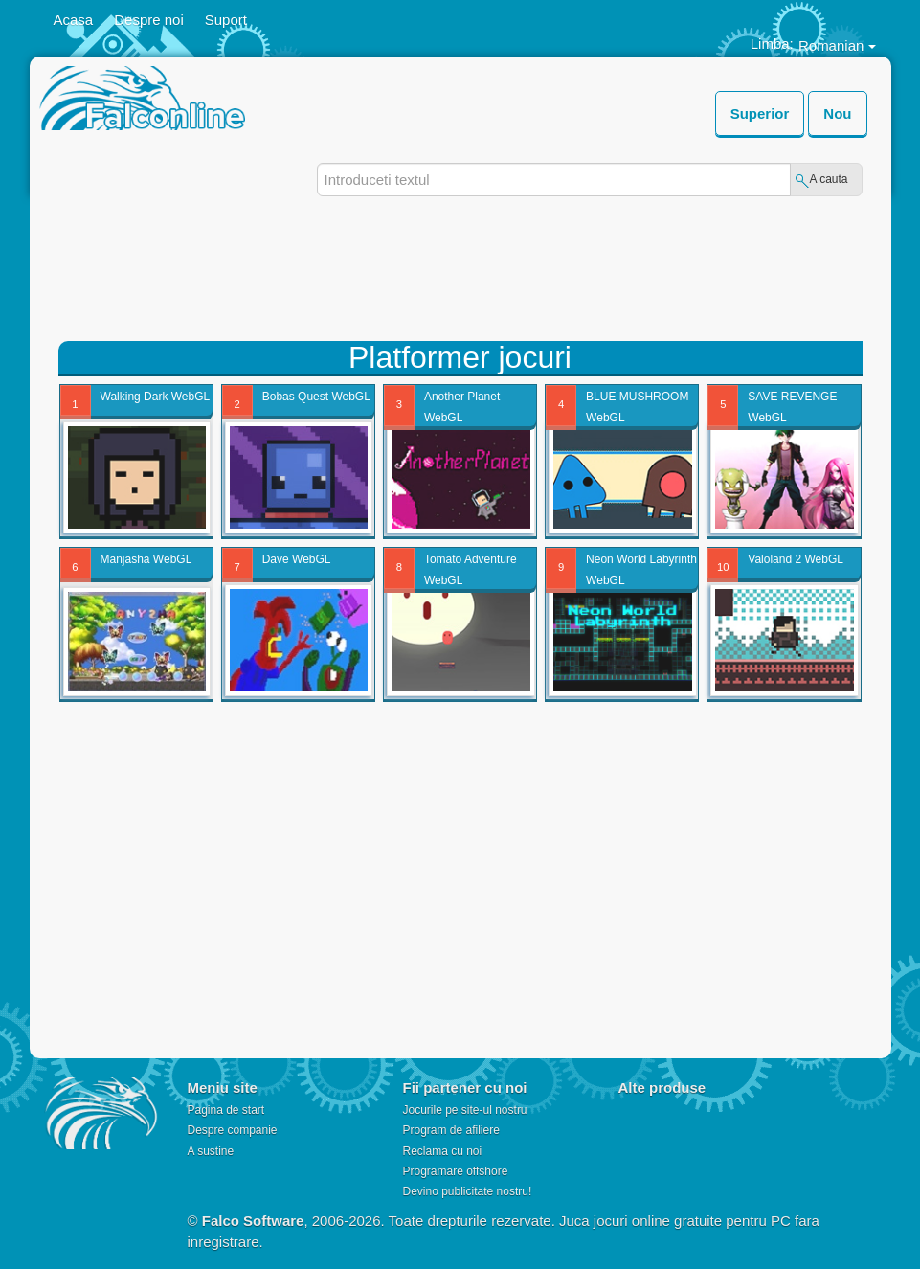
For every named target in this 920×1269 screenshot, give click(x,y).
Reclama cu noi (442, 1151)
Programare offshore (454, 1171)
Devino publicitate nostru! (466, 1191)
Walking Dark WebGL (156, 396)
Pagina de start (225, 1110)
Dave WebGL (296, 559)
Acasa (74, 19)
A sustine (210, 1151)
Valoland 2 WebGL (795, 559)
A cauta (828, 179)
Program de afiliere (450, 1130)
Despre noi (149, 19)
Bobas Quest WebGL (316, 396)
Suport (226, 19)
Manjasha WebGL (146, 559)
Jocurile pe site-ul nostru (464, 1110)
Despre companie (232, 1130)
